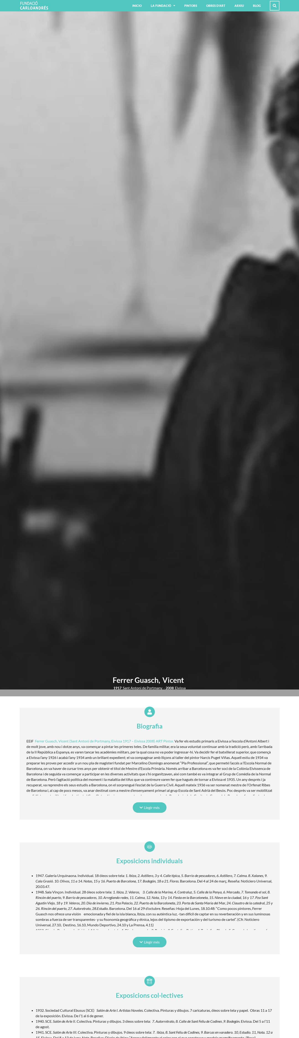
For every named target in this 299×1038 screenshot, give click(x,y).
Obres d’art (215, 6)
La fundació (163, 5)
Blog (257, 6)
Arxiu (239, 6)
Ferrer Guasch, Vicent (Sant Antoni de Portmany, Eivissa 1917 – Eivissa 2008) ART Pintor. (104, 741)
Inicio (137, 6)
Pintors (190, 6)
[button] (149, 807)
